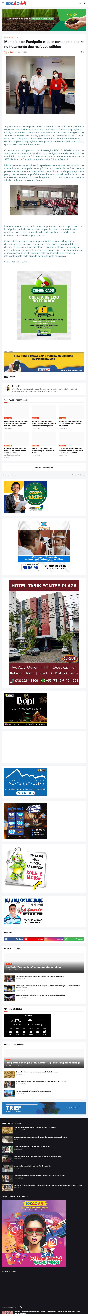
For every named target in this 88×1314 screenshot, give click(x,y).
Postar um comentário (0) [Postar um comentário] (44, 467)
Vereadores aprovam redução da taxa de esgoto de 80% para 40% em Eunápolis (70, 423)
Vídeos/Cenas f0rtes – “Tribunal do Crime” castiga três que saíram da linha (41, 1081)
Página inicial (8, 37)
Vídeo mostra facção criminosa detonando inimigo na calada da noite (37, 1156)
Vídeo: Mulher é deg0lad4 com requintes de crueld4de (32, 1166)
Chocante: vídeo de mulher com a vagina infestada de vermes (37, 1072)
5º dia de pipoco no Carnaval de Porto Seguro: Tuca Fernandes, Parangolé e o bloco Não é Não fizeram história (48, 987)
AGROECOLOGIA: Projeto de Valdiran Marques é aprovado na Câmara (43, 451)
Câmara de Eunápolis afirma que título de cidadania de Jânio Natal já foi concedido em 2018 (71, 451)
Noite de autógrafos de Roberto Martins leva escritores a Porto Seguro (40, 976)
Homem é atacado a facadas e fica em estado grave (33, 1091)
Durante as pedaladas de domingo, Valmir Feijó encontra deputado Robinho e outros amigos (16, 423)
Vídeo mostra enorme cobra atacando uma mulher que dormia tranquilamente (40, 1137)
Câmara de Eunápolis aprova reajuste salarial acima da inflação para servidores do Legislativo (44, 423)
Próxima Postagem (78, 475)
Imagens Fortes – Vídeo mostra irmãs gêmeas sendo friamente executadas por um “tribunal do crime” (48, 1185)
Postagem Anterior (9, 475)
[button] (3, 3)
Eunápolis (18, 37)
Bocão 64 (16, 386)
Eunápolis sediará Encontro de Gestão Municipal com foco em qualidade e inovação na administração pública (15, 452)
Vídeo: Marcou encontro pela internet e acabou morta (32, 1147)
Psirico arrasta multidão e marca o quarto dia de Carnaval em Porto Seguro (41, 995)
